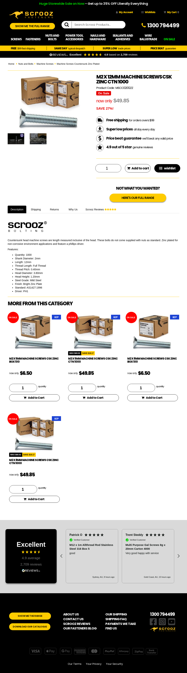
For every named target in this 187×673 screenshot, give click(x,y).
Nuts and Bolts (25, 64)
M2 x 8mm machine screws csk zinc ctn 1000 (34, 461)
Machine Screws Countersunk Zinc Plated (78, 64)
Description (17, 209)
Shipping (36, 209)
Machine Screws (45, 64)
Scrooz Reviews (100, 209)
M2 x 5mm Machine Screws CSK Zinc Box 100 (34, 360)
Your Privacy (94, 664)
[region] (120, 556)
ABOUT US (71, 614)
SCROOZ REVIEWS (76, 623)
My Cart (171, 12)
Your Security (114, 664)
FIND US (111, 628)
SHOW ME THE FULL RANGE (32, 26)
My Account (124, 12)
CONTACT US (73, 619)
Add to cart (138, 168)
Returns (54, 209)
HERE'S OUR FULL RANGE (138, 198)
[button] (61, 556)
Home (11, 64)
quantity (42, 386)
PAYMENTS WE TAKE (120, 623)
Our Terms (74, 664)
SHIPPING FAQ (116, 619)
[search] (68, 24)
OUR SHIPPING (116, 614)
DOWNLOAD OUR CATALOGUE (30, 626)
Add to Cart (34, 398)
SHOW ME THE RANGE (30, 616)
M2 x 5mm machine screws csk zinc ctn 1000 (93, 360)
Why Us (73, 209)
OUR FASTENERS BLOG (80, 628)
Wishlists (148, 12)
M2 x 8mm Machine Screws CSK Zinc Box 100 (152, 360)
